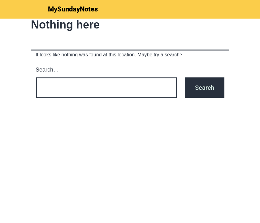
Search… (47, 70)
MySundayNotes (73, 9)
